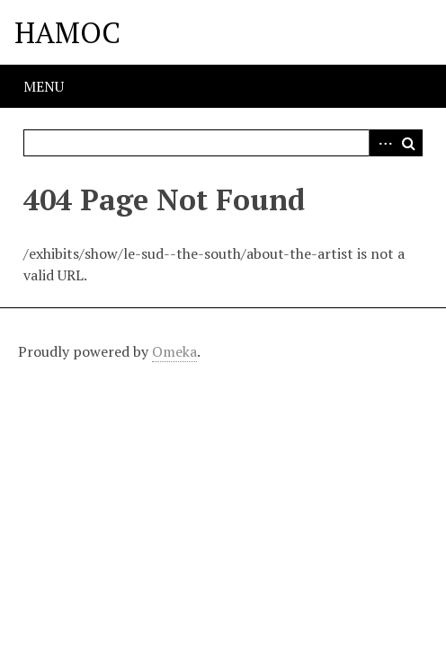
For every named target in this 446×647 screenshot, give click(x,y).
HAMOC (67, 32)
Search (409, 142)
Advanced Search (382, 142)
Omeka (174, 351)
